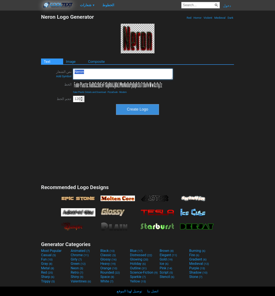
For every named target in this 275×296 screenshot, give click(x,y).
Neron (123, 74)
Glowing (139, 259)
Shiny (77, 277)
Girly (76, 259)
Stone (195, 277)
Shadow (198, 272)
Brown (167, 251)
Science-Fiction (144, 272)
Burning (197, 251)
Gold (166, 259)
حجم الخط (64, 99)
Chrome (80, 255)
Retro (77, 272)
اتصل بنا (152, 291)
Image (71, 62)
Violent (208, 17)
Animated (80, 251)
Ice (164, 264)
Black (107, 251)
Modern (123, 92)
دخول (227, 6)
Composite (96, 62)
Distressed (141, 255)
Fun (47, 259)
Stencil (167, 277)
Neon (77, 268)
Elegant (168, 255)
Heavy (108, 264)
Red (189, 17)
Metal (47, 268)
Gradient (197, 259)
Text (47, 62)
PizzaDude (113, 92)
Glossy (108, 259)
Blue (136, 251)
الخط (68, 84)
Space (107, 277)
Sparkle (138, 277)
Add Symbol (63, 76)
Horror (197, 17)
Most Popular (51, 251)
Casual (48, 255)
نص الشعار (64, 74)
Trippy (48, 281)
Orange (108, 268)
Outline (138, 268)
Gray (46, 264)
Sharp (47, 277)
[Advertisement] (20, 78)
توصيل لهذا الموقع (129, 291)
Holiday (138, 264)
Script (166, 272)
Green (78, 264)
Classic (108, 255)
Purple (197, 268)
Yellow (138, 281)
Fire (194, 255)
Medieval (220, 17)
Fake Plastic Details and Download (89, 92)
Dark (230, 17)
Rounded (110, 272)
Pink (166, 268)
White (106, 281)
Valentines (81, 281)
